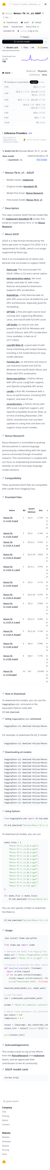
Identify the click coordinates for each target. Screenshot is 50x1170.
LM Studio (12, 324)
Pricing (5, 1149)
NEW (30, 133)
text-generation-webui (19, 278)
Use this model (23, 41)
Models (5, 1137)
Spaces (5, 1145)
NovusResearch (20, 1055)
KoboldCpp (12, 295)
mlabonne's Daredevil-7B (19, 218)
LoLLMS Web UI (15, 345)
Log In (34, 82)
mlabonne (28, 179)
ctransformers (14, 403)
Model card (10, 47)
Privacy (5, 1116)
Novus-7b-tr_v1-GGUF (27, 13)
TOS (4, 1111)
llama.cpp (12, 269)
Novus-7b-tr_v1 (34, 199)
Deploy (25, 37)
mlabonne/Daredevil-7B (38, 156)
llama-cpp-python (16, 378)
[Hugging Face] (4, 1162)
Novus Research (34, 193)
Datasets (6, 1141)
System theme (11, 1101)
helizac (8, 13)
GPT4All (11, 311)
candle (10, 391)
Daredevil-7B (30, 186)
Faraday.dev (13, 361)
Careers (6, 1124)
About (5, 1120)
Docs (4, 1154)
